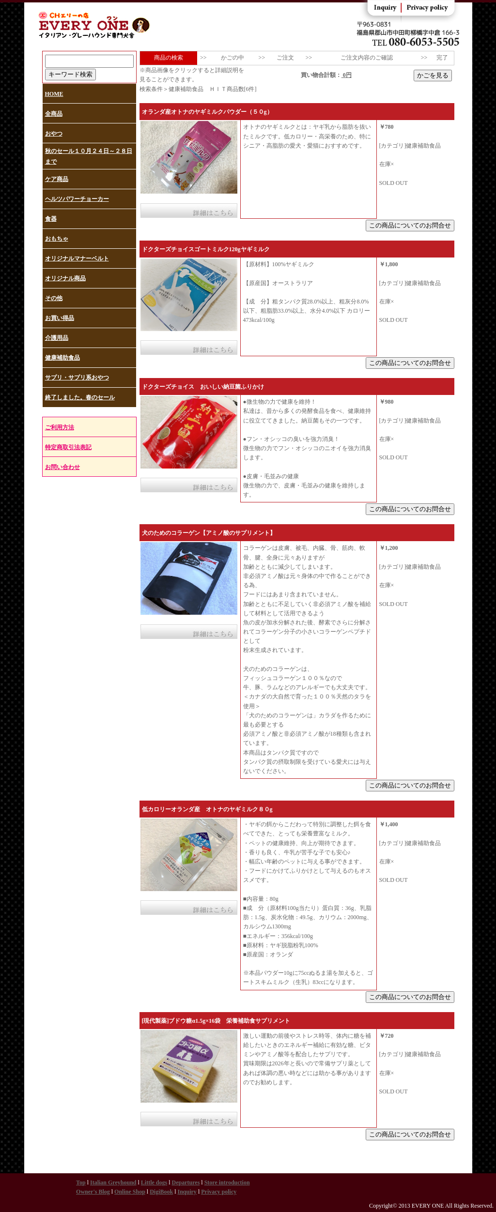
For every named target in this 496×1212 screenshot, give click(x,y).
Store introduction (227, 1182)
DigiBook (161, 1191)
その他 (53, 298)
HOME (54, 94)
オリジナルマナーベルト (77, 258)
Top (81, 1182)
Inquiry (187, 1191)
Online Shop (129, 1191)
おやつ (53, 133)
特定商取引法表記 (68, 447)
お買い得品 (59, 318)
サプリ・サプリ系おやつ (77, 377)
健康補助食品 (62, 357)
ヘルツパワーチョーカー (77, 199)
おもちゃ (56, 238)
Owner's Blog (93, 1191)
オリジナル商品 (65, 278)
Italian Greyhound (113, 1182)
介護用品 (56, 337)
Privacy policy (218, 1191)
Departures (186, 1182)
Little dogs (154, 1182)
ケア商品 (56, 179)
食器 (51, 218)
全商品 (53, 113)
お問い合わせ (62, 467)
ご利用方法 (59, 427)
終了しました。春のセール (80, 397)
